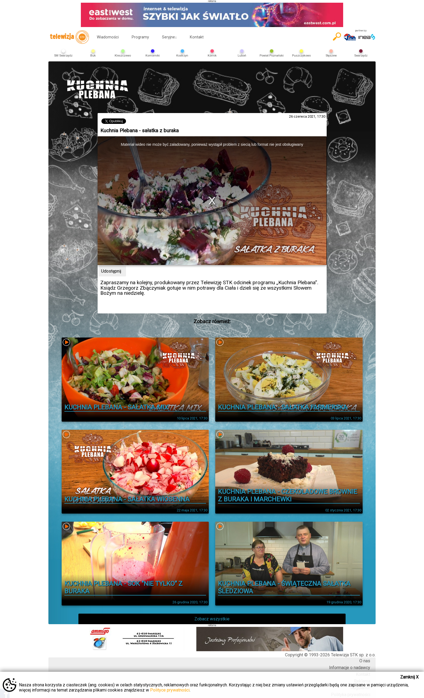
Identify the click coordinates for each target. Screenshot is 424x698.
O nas (364, 660)
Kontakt (197, 37)
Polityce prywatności (170, 690)
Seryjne (169, 37)
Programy (140, 37)
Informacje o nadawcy (349, 667)
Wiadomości (108, 37)
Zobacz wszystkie (212, 618)
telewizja (69, 37)
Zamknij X (409, 677)
